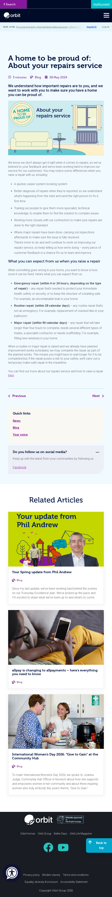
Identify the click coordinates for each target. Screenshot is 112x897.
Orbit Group (44, 833)
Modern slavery (51, 874)
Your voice (20, 434)
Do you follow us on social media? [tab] (40, 452)
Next (98, 396)
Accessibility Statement (74, 881)
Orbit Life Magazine (81, 833)
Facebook (19, 467)
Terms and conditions (76, 874)
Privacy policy (31, 874)
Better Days (60, 833)
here (11, 375)
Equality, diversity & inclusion (41, 881)
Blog (38, 77)
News (17, 421)
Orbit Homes (27, 833)
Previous (17, 396)
